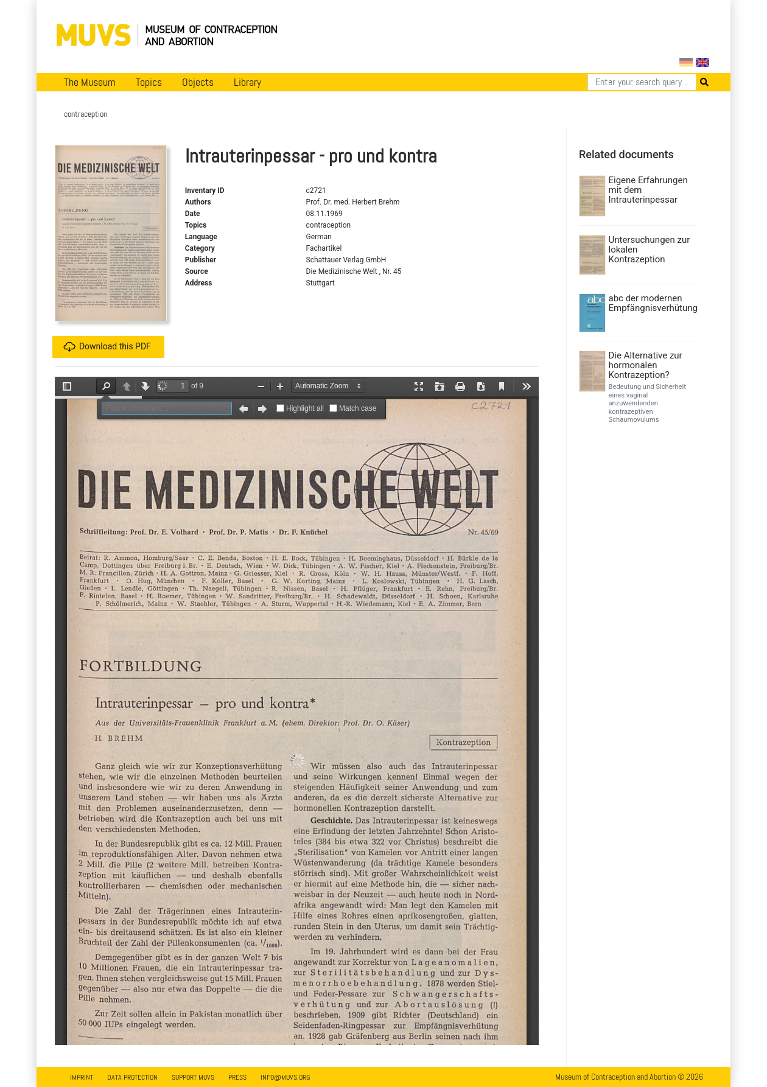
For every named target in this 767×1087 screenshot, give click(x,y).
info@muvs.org (285, 1077)
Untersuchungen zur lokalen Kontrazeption (649, 249)
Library (247, 82)
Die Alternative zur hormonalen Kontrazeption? (645, 365)
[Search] (641, 82)
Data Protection (132, 1077)
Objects (198, 82)
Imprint (81, 1077)
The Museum (90, 82)
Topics (149, 82)
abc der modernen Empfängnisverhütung (652, 303)
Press (237, 1077)
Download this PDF (107, 347)
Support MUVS (193, 1077)
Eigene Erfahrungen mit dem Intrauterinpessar (648, 189)
